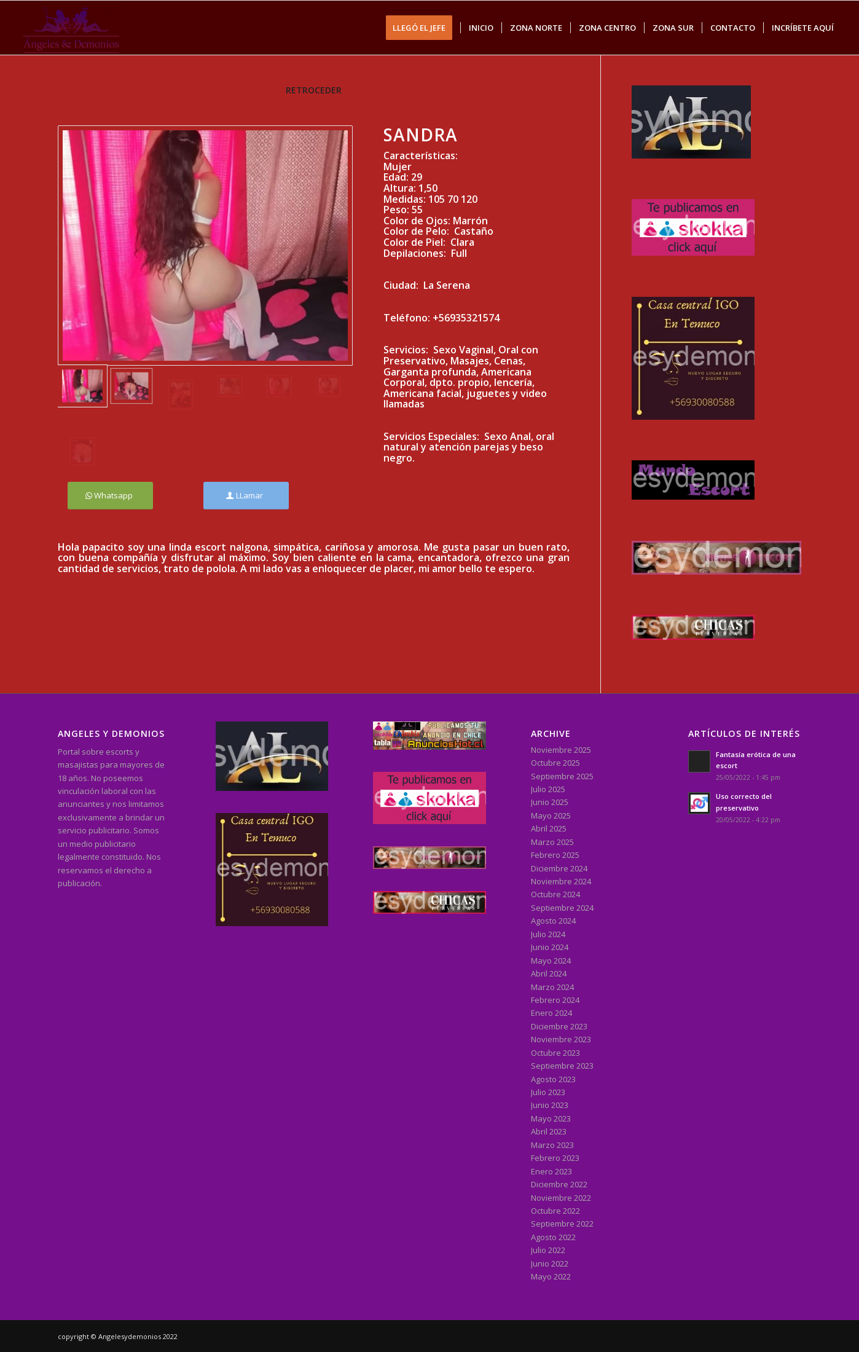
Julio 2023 (548, 1092)
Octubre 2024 (555, 894)
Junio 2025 (549, 802)
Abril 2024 (549, 973)
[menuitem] (423, 28)
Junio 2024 (549, 947)
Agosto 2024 (553, 920)
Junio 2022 (549, 1263)
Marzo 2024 (552, 986)
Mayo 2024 (551, 960)
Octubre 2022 (555, 1210)
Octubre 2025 (555, 762)
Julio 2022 (548, 1250)
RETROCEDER (314, 90)
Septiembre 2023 (562, 1065)
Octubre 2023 (555, 1052)
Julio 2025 (548, 789)
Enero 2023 (551, 1171)
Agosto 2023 (553, 1079)
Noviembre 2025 (561, 749)
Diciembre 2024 (559, 868)
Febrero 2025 (555, 854)
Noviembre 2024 (561, 881)
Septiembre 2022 (562, 1223)
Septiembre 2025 (562, 776)
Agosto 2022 (553, 1237)
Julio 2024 (548, 934)
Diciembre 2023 (559, 1026)
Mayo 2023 (551, 1118)
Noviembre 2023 (561, 1039)
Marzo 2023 (552, 1144)
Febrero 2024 (555, 999)
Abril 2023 (549, 1131)
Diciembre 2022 (559, 1184)
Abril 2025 (549, 828)
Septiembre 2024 (562, 907)
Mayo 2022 (551, 1276)
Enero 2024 (551, 1012)
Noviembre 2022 (561, 1197)
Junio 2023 (549, 1104)
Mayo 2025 (551, 815)
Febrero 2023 (555, 1157)
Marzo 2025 (552, 841)
